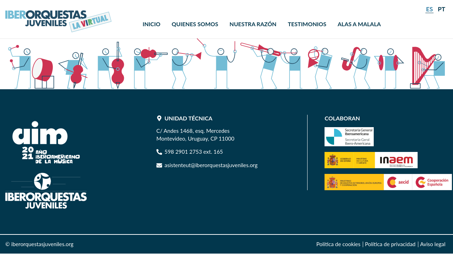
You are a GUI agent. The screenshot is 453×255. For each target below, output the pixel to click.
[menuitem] (151, 24)
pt (441, 9)
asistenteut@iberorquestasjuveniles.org (211, 165)
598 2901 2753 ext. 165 (194, 151)
